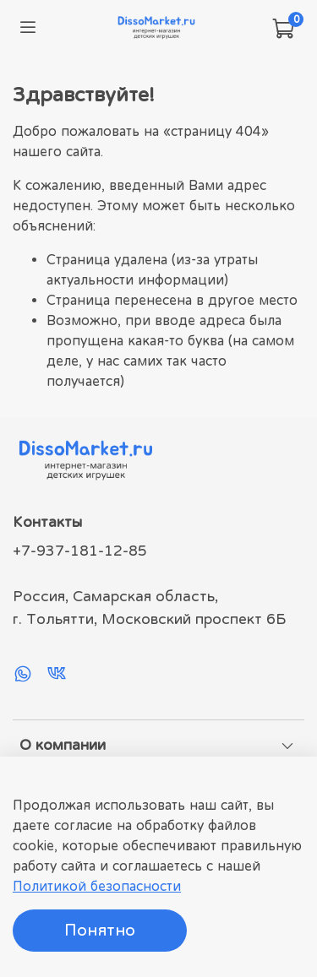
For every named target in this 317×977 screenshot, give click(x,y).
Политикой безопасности (97, 885)
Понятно (99, 930)
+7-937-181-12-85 (80, 550)
